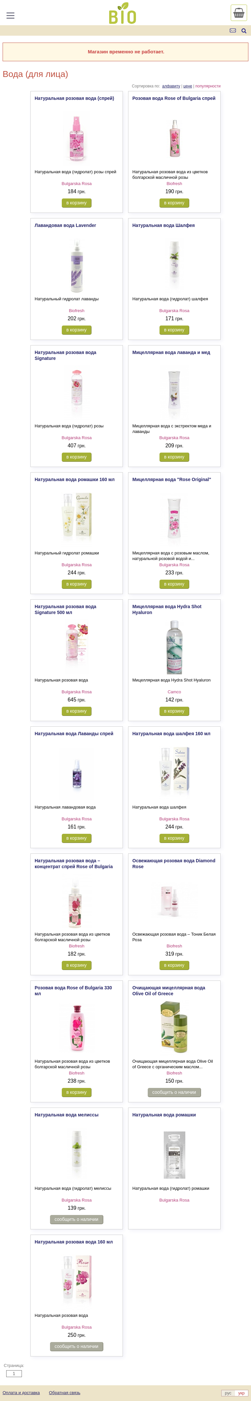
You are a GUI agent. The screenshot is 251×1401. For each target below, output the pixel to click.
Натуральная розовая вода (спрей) (74, 98)
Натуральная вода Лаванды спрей (74, 733)
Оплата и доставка (21, 1392)
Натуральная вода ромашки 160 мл (75, 479)
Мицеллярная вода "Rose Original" (171, 479)
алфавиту (171, 86)
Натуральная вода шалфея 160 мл (171, 733)
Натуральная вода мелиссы (66, 1114)
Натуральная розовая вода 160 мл (74, 1241)
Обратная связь (64, 1392)
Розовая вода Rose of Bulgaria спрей (173, 98)
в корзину (76, 202)
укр (241, 1393)
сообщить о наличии (174, 1092)
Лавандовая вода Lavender (65, 225)
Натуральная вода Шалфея (163, 225)
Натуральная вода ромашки (164, 1114)
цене (187, 86)
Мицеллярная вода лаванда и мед (171, 352)
